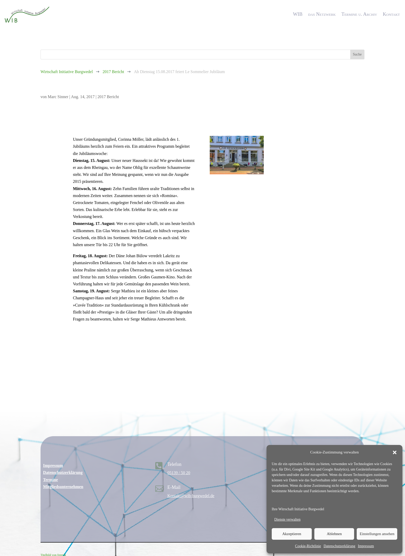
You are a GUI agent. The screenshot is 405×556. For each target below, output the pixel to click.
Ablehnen (334, 534)
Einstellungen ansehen (377, 534)
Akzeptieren (291, 534)
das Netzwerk (322, 14)
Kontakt (391, 14)
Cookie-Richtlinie (308, 546)
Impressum (366, 546)
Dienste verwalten (287, 519)
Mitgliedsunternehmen (63, 486)
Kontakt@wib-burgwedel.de (190, 496)
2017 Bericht (108, 97)
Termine (50, 479)
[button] (394, 452)
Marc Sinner (58, 97)
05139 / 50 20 (178, 473)
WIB (297, 14)
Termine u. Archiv (359, 14)
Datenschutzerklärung (339, 546)
